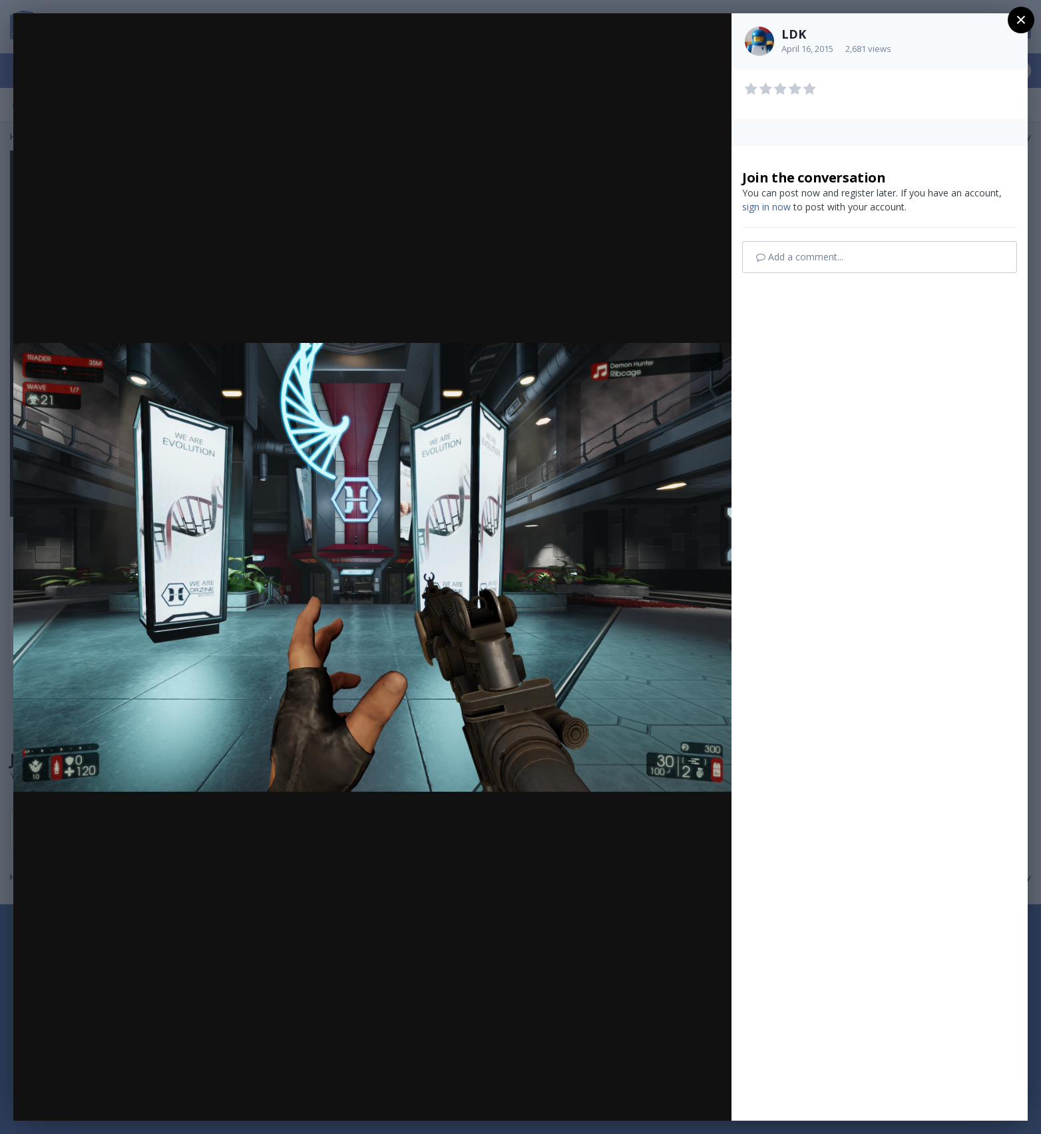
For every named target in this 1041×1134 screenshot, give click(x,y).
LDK (793, 34)
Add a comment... (799, 256)
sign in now (766, 206)
